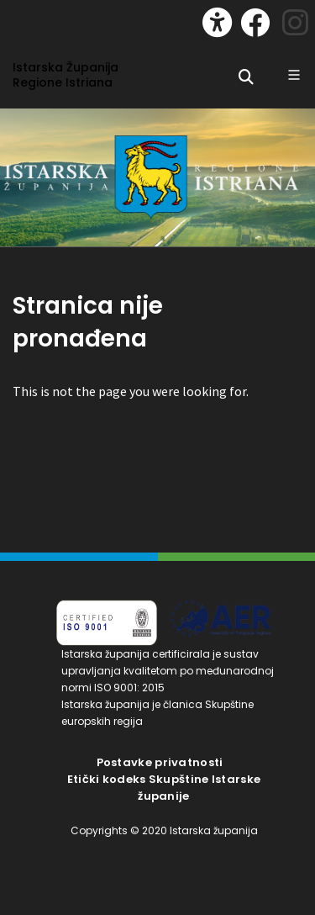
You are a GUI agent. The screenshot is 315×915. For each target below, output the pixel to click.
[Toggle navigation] (30, 18)
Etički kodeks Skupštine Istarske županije (164, 787)
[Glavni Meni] (294, 75)
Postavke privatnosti (160, 762)
